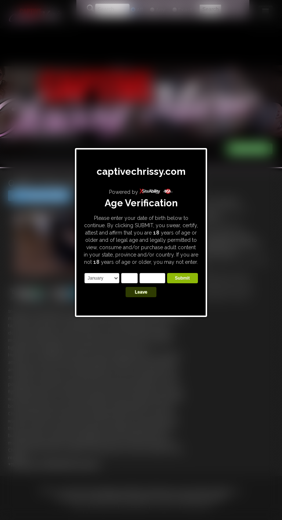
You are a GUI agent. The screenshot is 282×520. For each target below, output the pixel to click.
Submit (182, 278)
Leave (141, 292)
